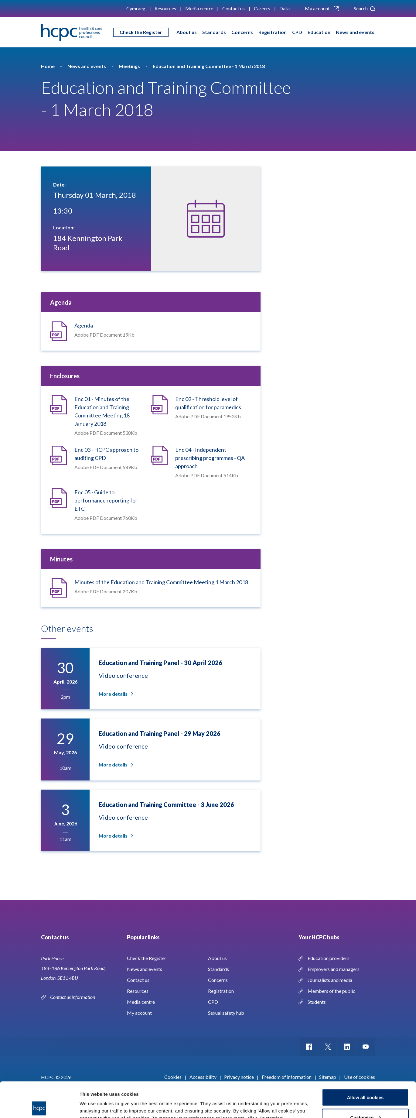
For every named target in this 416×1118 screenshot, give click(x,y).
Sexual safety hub (226, 1013)
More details (115, 694)
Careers (262, 8)
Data (284, 8)
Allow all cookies (365, 1062)
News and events (355, 32)
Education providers (329, 958)
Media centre (199, 8)
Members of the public (331, 991)
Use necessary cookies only (365, 1101)
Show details (94, 1099)
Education (319, 32)
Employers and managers (334, 969)
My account (322, 8)
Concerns (242, 32)
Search (364, 8)
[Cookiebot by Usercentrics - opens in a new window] (39, 1106)
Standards (214, 32)
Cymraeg (135, 8)
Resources (165, 8)
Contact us (233, 8)
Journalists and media (330, 980)
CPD (297, 32)
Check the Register (141, 32)
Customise (365, 1082)
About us (186, 32)
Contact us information (73, 997)
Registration (272, 32)
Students (317, 1002)
